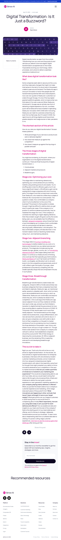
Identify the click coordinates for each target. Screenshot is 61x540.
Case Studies (42, 506)
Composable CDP (7, 512)
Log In (4, 531)
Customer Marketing (25, 509)
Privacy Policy (34, 467)
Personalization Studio (8, 506)
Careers (54, 515)
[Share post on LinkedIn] (24, 432)
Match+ (5, 522)
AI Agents (5, 509)
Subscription (23, 525)
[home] (9, 6)
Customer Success (25, 531)
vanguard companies (35, 221)
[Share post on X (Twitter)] (29, 432)
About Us (55, 506)
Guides (40, 515)
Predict (4, 515)
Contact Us (55, 518)
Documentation (42, 528)
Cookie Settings (54, 537)
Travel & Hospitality (25, 522)
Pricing (4, 528)
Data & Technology (25, 515)
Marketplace (23, 528)
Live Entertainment (25, 506)
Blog (40, 509)
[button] (55, 6)
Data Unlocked (42, 512)
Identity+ (5, 518)
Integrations (6, 525)
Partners (55, 509)
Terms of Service (45, 537)
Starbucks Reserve (28, 259)
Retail (22, 518)
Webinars (41, 518)
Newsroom (55, 512)
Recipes (40, 525)
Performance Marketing (26, 512)
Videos (40, 522)
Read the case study (52, 1)
